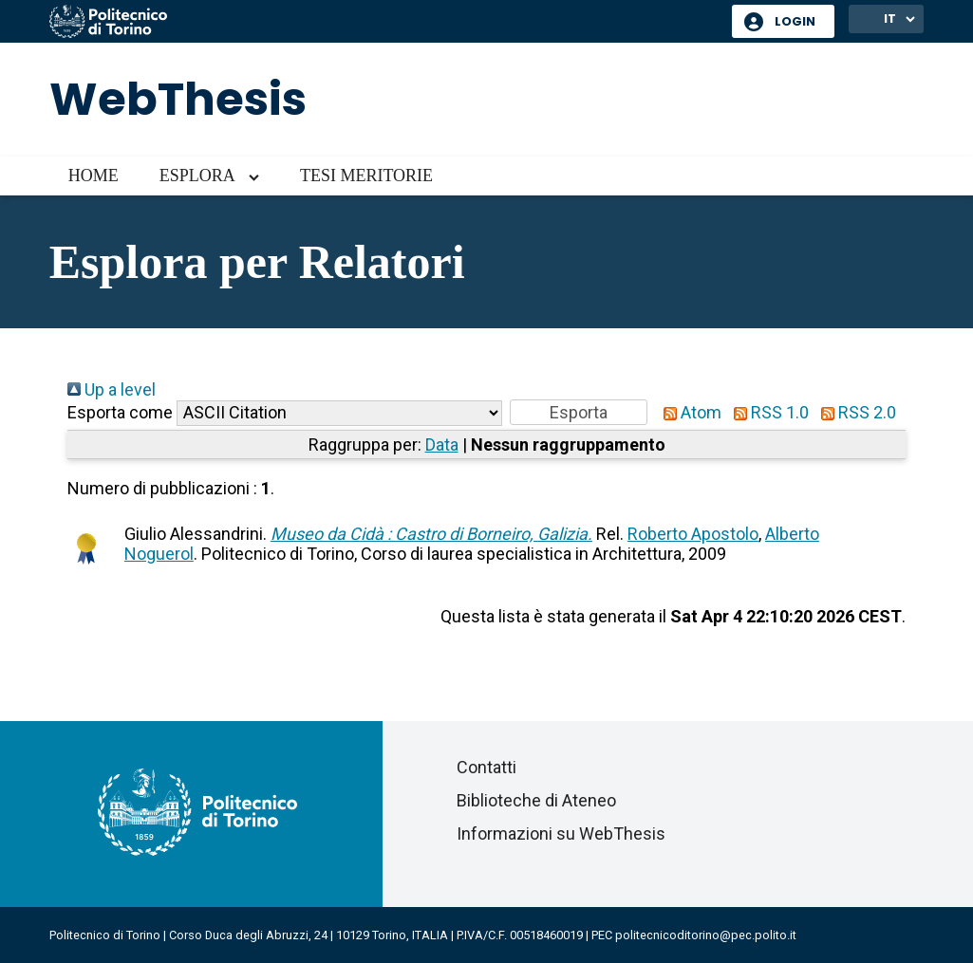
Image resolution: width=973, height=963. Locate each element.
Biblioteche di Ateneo (536, 800)
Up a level (111, 389)
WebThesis (178, 99)
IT (890, 18)
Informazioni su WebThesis (561, 833)
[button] (578, 412)
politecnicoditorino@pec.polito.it (705, 935)
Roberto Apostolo (692, 534)
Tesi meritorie (366, 175)
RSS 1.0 (767, 412)
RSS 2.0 (854, 412)
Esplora (197, 175)
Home (93, 175)
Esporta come (120, 412)
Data (441, 444)
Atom (688, 412)
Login (795, 21)
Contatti (486, 767)
